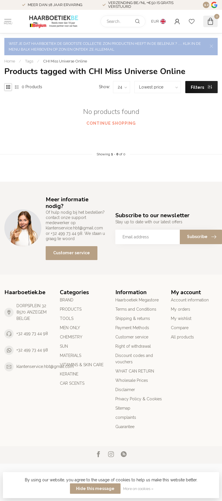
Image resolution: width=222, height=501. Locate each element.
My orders (180, 309)
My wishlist (181, 318)
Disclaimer (125, 389)
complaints (125, 417)
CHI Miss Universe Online (65, 61)
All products (182, 337)
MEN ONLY (70, 327)
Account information (190, 300)
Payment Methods (132, 327)
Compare (179, 327)
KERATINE (69, 374)
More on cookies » (138, 489)
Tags (29, 61)
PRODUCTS (71, 309)
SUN (64, 346)
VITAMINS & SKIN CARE (81, 364)
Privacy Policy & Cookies (138, 399)
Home (9, 61)
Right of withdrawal (133, 346)
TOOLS (66, 318)
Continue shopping (111, 123)
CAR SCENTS (72, 383)
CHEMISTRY (71, 337)
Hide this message (95, 488)
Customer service (71, 252)
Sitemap (122, 408)
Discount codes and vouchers (134, 358)
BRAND (66, 300)
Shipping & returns (132, 318)
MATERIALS (70, 355)
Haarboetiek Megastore (137, 300)
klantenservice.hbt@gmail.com (45, 366)
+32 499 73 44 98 (32, 333)
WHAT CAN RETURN (134, 371)
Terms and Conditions (135, 309)
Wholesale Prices (131, 380)
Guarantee (124, 426)
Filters (201, 87)
